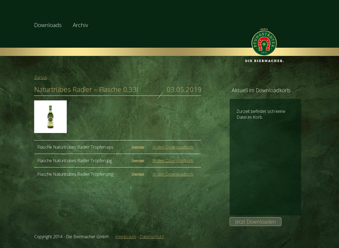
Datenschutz (152, 237)
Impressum (125, 237)
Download (138, 147)
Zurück (40, 77)
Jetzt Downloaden (255, 221)
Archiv (80, 25)
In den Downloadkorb (173, 147)
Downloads (48, 25)
